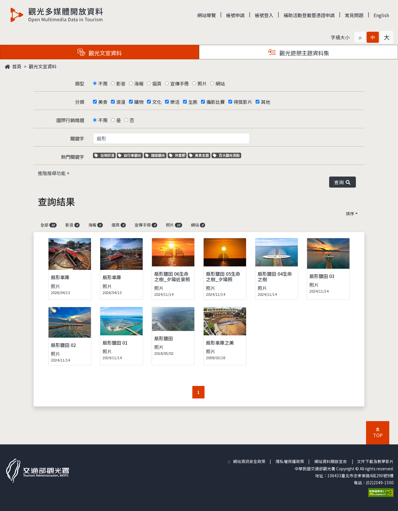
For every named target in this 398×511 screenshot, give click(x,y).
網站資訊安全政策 (249, 461)
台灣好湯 (105, 155)
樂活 (175, 101)
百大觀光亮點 (226, 155)
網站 (220, 83)
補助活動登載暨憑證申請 (309, 15)
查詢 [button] (342, 182)
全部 (48, 225)
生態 (193, 101)
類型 (79, 83)
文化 (157, 101)
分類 (79, 101)
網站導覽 (206, 15)
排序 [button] (350, 213)
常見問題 (354, 15)
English (381, 15)
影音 (121, 83)
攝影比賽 (215, 101)
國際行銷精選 (70, 120)
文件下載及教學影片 (375, 461)
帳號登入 (264, 15)
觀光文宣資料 (43, 66)
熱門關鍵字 (72, 156)
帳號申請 (235, 15)
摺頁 (157, 83)
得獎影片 (243, 101)
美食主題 (199, 155)
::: (229, 461)
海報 (139, 83)
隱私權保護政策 (290, 461)
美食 (102, 101)
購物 (139, 101)
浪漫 (121, 101)
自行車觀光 (129, 155)
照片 (202, 83)
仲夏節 (178, 155)
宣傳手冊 (179, 83)
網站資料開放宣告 (330, 461)
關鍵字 (77, 138)
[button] (359, 37)
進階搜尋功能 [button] (52, 173)
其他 (265, 101)
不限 (102, 83)
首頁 (13, 66)
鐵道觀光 (155, 155)
